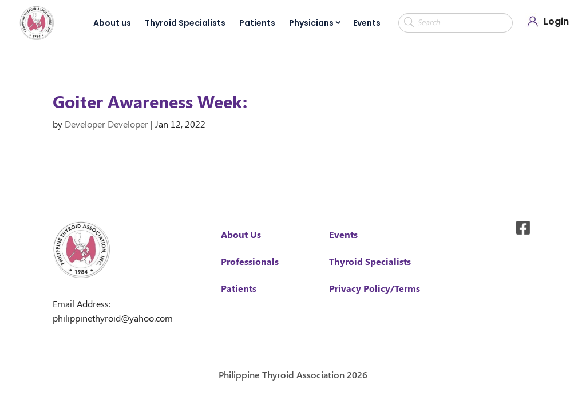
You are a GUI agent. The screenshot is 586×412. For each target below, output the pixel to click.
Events (367, 23)
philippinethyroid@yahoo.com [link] (113, 318)
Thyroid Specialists (185, 23)
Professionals (250, 261)
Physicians (311, 23)
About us (112, 23)
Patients (257, 23)
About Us (241, 234)
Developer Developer (106, 124)
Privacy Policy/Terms (374, 288)
